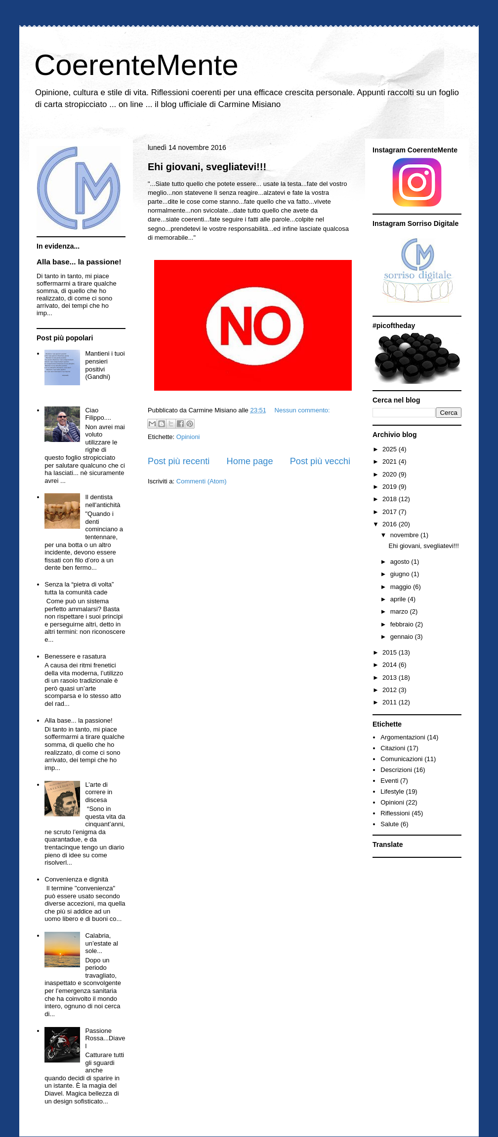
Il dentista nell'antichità (102, 501)
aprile (399, 599)
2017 (390, 511)
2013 (390, 677)
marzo (400, 611)
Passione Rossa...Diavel (105, 1038)
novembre (405, 535)
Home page (250, 461)
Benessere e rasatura (75, 656)
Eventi (389, 780)
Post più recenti (178, 461)
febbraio (402, 624)
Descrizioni (396, 769)
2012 (390, 690)
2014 (390, 664)
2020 (390, 474)
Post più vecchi (320, 461)
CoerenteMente (136, 64)
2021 (390, 461)
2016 (390, 524)
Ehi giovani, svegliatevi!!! (207, 166)
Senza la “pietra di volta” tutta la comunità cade (79, 588)
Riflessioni (395, 813)
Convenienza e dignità (76, 879)
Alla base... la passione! (79, 261)
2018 (390, 499)
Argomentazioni (402, 737)
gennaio (402, 636)
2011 (390, 702)
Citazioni (392, 748)
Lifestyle (392, 791)
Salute (389, 824)
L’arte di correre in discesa (98, 792)
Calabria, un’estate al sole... (101, 943)
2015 (390, 652)
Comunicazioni (401, 759)
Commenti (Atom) (201, 481)
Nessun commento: (302, 410)
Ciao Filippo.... (98, 414)
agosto (401, 561)
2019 (390, 486)
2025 (390, 449)
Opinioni (188, 436)
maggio (401, 586)
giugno (401, 574)
